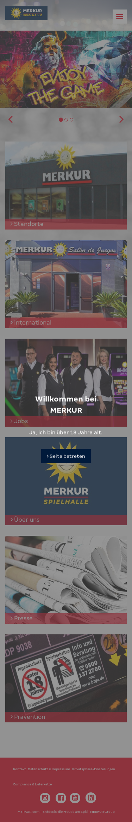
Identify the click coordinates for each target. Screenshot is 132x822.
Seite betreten (66, 448)
